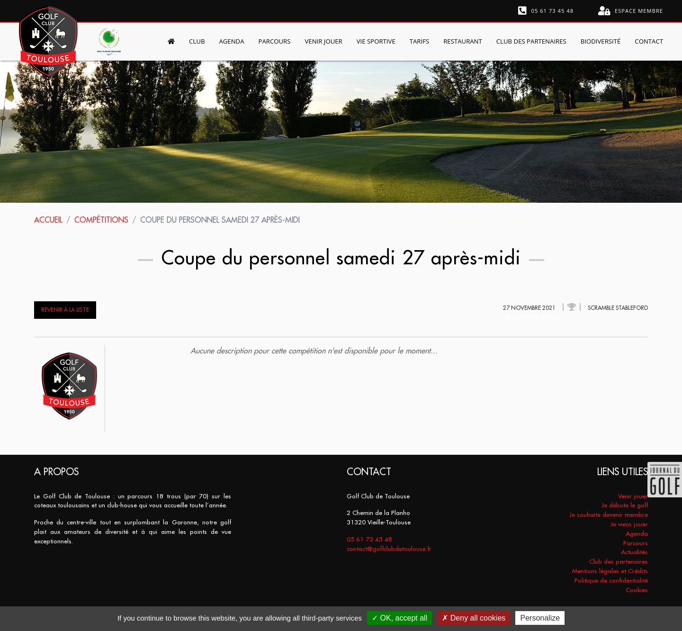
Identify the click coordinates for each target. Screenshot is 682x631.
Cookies (637, 590)
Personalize (540, 618)
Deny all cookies (473, 618)
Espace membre (630, 11)
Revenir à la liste (65, 309)
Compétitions (101, 220)
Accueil (48, 220)
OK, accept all (399, 618)
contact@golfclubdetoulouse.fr (389, 549)
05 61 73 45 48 (546, 11)
